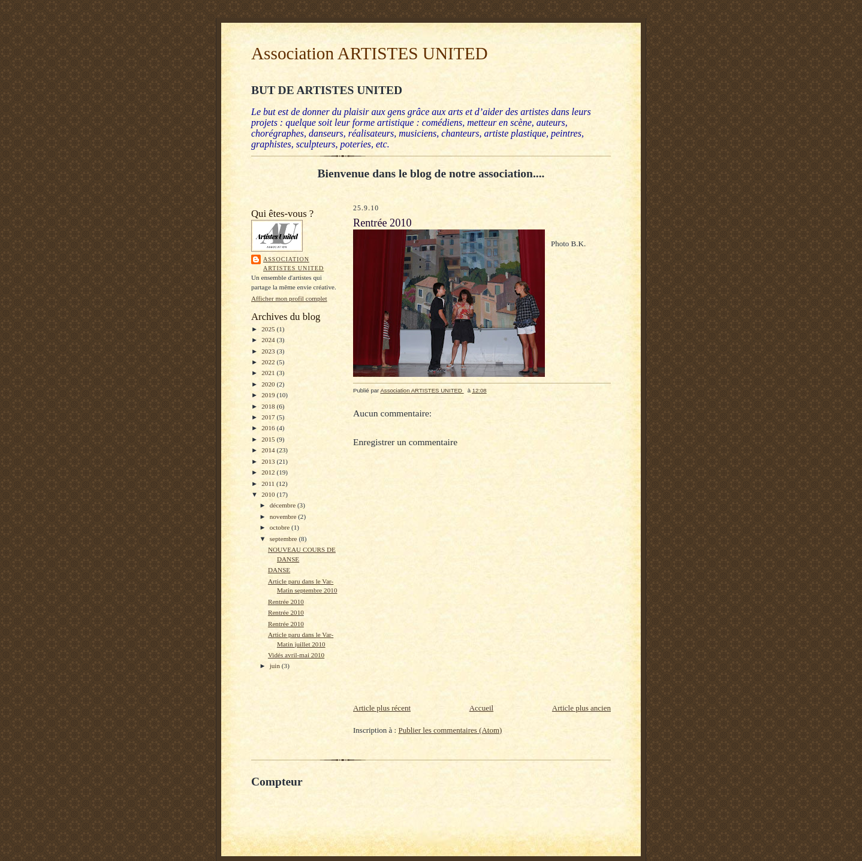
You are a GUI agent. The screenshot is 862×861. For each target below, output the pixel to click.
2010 (268, 494)
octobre (280, 527)
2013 (268, 461)
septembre (284, 538)
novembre (284, 516)
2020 (268, 384)
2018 (268, 406)
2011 (268, 483)
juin (276, 665)
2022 (268, 361)
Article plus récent (382, 707)
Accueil (481, 707)
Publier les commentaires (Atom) (450, 730)
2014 (268, 450)
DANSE (279, 569)
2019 (268, 394)
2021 (268, 372)
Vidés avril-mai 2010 (296, 654)
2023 (268, 351)
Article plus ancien (581, 707)
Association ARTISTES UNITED (369, 53)
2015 (268, 439)
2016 (268, 427)
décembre (283, 505)
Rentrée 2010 (286, 601)
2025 (268, 329)
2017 (268, 417)
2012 (268, 472)
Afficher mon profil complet (289, 298)
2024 (268, 339)
